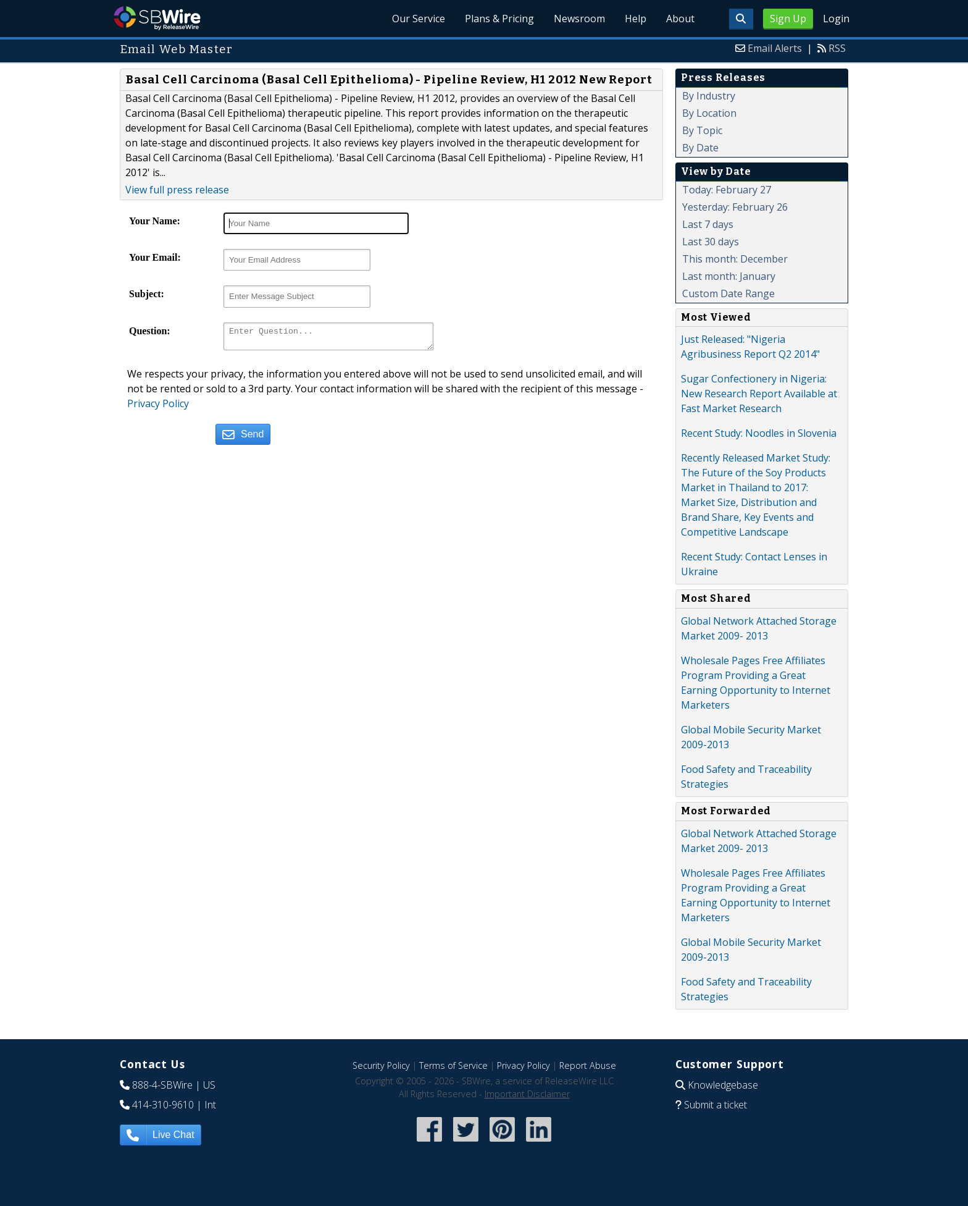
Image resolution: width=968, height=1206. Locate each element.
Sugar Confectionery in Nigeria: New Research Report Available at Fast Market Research (759, 393)
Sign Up (788, 18)
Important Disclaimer (527, 1094)
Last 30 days (710, 241)
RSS (837, 48)
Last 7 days (707, 224)
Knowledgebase (723, 1085)
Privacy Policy (158, 407)
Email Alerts (775, 48)
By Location (709, 113)
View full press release (177, 189)
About (680, 18)
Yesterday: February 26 (735, 207)
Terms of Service (453, 1065)
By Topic (702, 130)
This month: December (735, 259)
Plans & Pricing (499, 18)
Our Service (418, 18)
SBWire (157, 18)
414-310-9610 (163, 1104)
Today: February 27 (726, 189)
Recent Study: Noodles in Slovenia (759, 433)
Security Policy (381, 1065)
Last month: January (728, 276)
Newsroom (579, 18)
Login (836, 18)
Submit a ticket (715, 1104)
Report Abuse (587, 1065)
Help (635, 18)
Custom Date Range (728, 293)
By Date (700, 147)
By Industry (708, 96)
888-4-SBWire (162, 1085)
